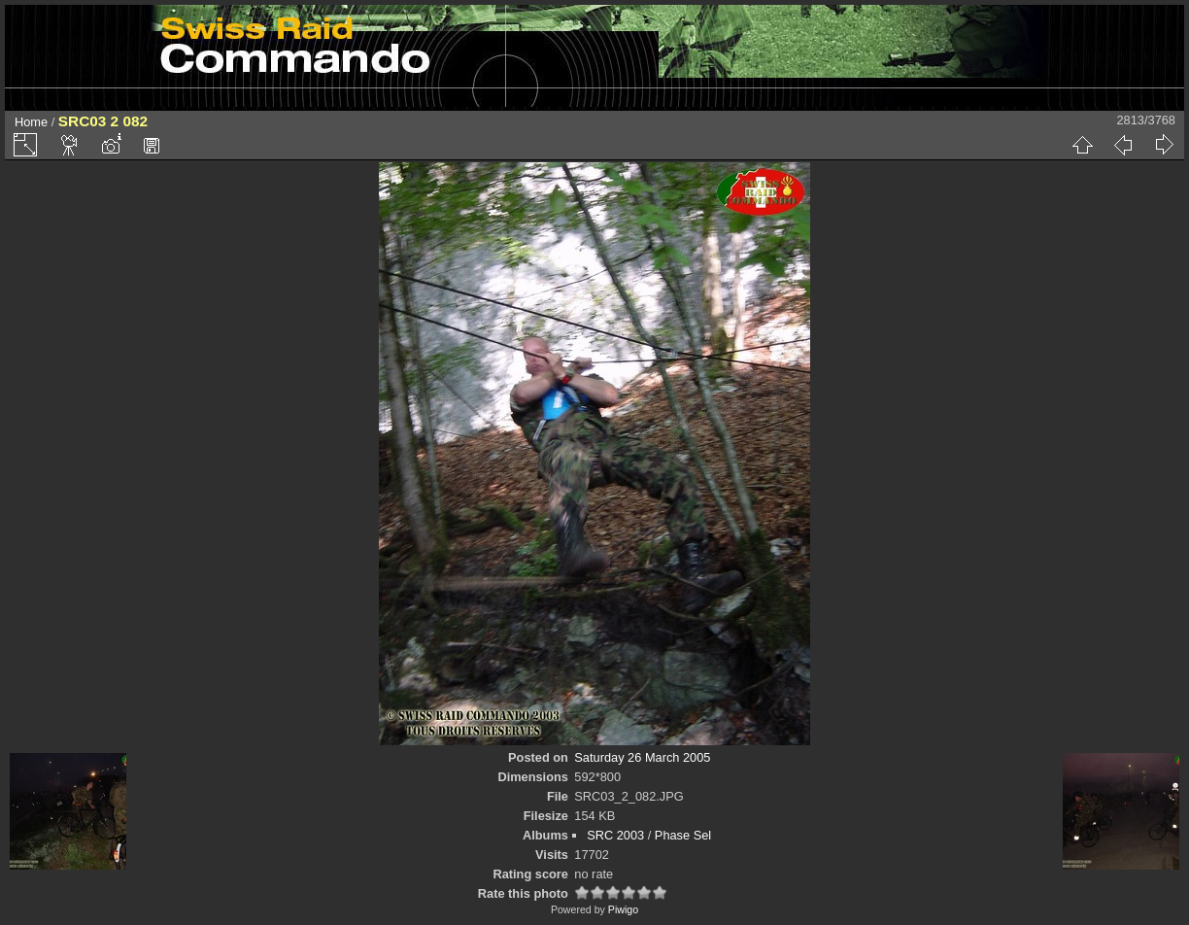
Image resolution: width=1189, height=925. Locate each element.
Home (31, 122)
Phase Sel (683, 835)
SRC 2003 (615, 835)
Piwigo (623, 909)
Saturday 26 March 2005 (642, 757)
